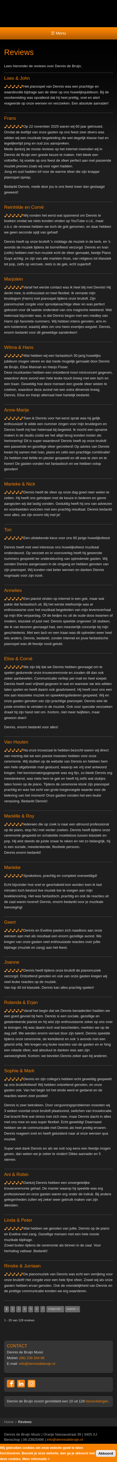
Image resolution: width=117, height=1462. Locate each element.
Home (9, 1422)
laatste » (72, 1308)
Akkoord (105, 1454)
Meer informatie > (36, 1460)
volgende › (55, 1308)
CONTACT (17, 1346)
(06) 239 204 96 (32, 1358)
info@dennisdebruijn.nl (37, 1364)
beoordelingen (97, 1401)
